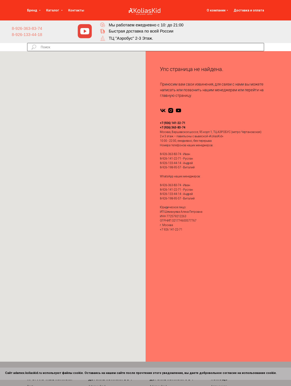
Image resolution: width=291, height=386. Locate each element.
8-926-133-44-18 (27, 34)
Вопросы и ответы (223, 310)
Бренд (32, 10)
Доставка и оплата (249, 10)
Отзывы (216, 296)
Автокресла (219, 271)
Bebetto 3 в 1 (158, 290)
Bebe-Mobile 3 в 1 (161, 284)
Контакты (76, 10)
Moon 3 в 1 (157, 310)
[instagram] (171, 110)
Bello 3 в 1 (156, 342)
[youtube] (178, 110)
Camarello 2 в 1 (98, 296)
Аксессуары (219, 277)
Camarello (33, 322)
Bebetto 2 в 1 (96, 290)
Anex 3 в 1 (156, 277)
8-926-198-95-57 (170, 167)
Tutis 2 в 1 (94, 342)
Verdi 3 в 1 (156, 329)
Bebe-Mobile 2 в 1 (99, 284)
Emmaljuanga (36, 290)
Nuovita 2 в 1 (96, 322)
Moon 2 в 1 (95, 316)
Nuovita (32, 310)
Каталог (53, 10)
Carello (31, 335)
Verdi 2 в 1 (95, 348)
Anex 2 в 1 (94, 277)
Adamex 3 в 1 (158, 271)
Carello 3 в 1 (157, 335)
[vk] (163, 110)
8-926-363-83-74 (27, 28)
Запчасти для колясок (226, 284)
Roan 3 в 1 (156, 316)
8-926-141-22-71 (170, 158)
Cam (30, 329)
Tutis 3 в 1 (156, 322)
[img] (85, 31)
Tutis (30, 284)
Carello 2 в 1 (96, 355)
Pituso (31, 303)
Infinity (31, 277)
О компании (216, 10)
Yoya (30, 296)
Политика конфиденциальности (232, 322)
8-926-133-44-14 (170, 163)
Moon (31, 316)
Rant (30, 271)
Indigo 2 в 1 (95, 303)
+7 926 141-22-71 (171, 229)
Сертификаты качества (226, 316)
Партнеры (217, 329)
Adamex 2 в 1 (97, 271)
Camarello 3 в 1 (160, 296)
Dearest (32, 342)
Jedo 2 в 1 (94, 310)
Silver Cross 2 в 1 (99, 335)
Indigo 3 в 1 (157, 303)
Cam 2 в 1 (94, 361)
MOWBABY (34, 348)
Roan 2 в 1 (95, 329)
